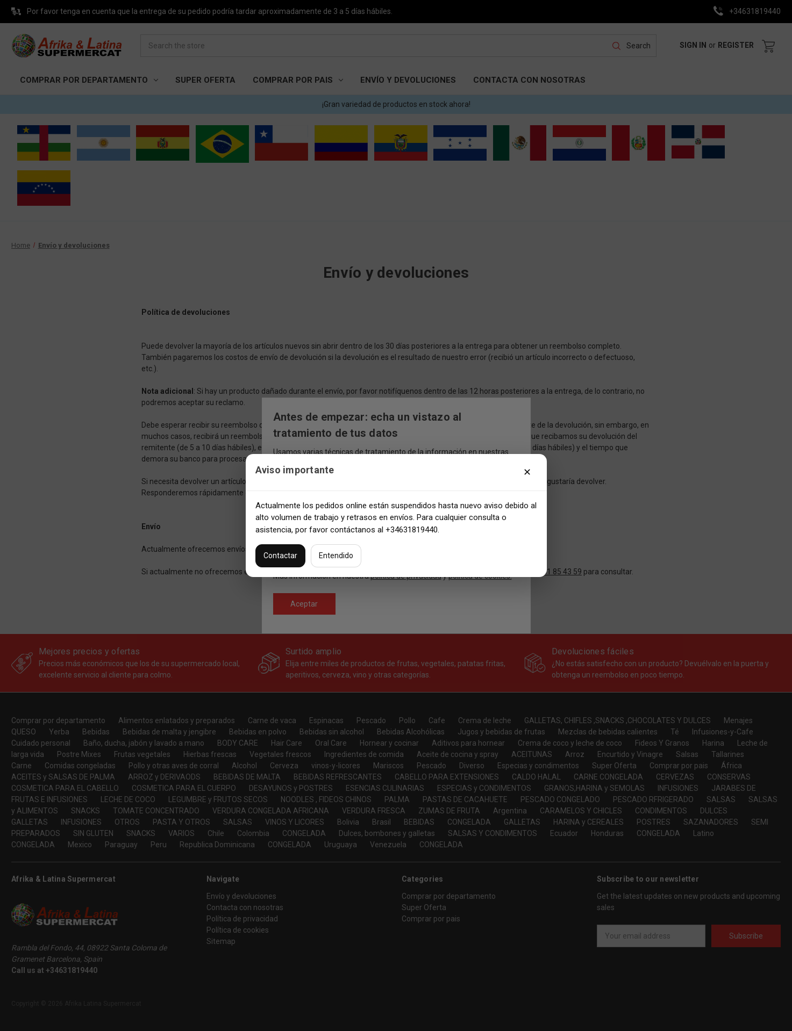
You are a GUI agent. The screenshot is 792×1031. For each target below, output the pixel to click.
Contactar (280, 555)
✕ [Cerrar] (527, 472)
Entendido (336, 555)
